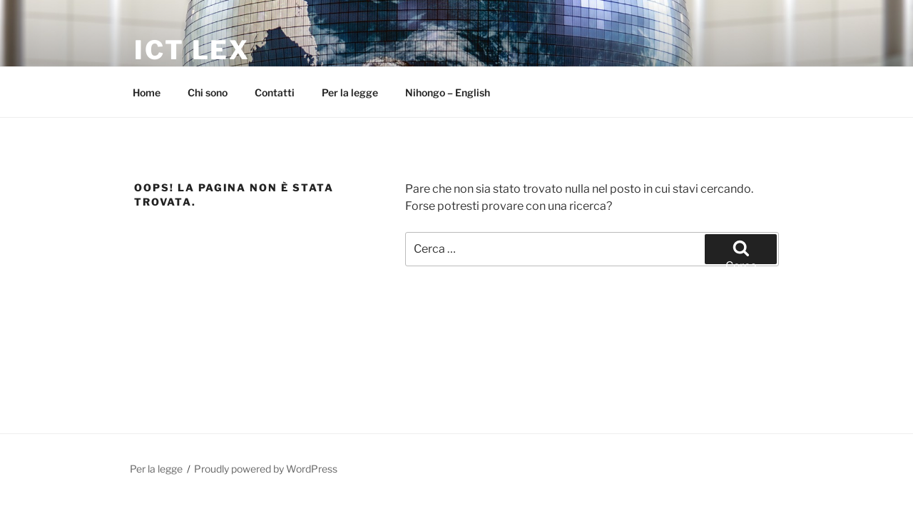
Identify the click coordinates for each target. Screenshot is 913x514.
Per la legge (350, 92)
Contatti (275, 92)
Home (146, 92)
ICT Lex (192, 50)
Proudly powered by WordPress (265, 469)
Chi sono (208, 92)
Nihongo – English (447, 92)
